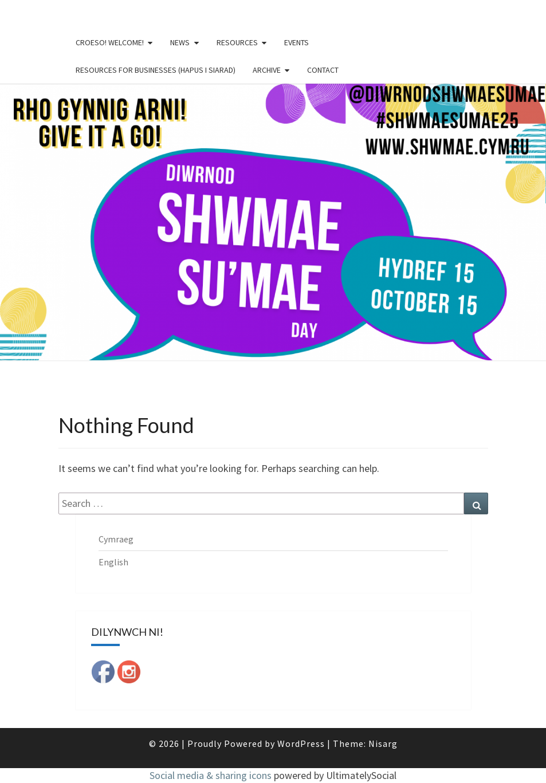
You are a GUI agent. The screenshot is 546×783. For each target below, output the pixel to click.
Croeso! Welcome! (110, 42)
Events (296, 42)
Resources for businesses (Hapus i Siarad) (155, 70)
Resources (237, 42)
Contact (323, 70)
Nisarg (383, 743)
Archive (267, 70)
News (180, 42)
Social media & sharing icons (212, 775)
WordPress (301, 743)
